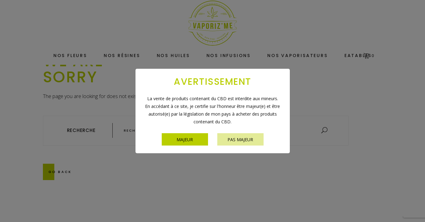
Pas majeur (240, 139)
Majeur (185, 139)
